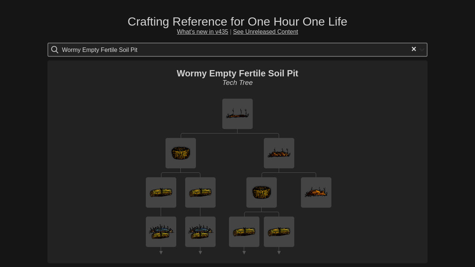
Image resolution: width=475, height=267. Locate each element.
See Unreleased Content (265, 32)
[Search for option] (93, 49)
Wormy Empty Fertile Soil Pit (237, 73)
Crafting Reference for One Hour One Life (237, 21)
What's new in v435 (202, 32)
